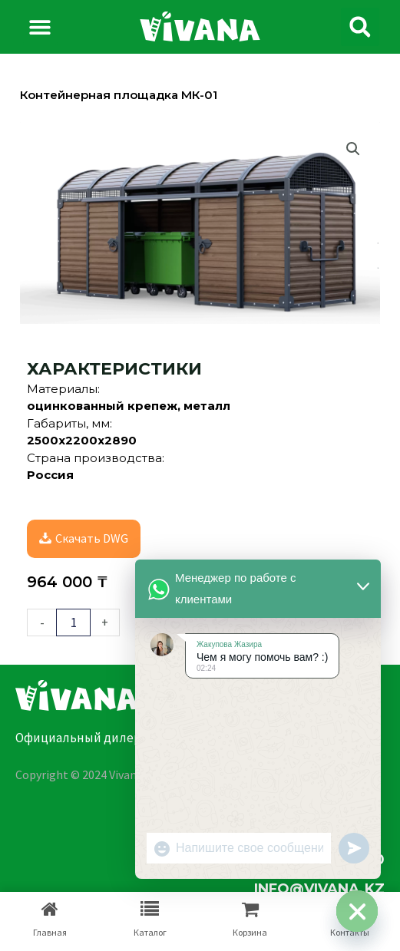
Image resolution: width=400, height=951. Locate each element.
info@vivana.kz (319, 888)
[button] (40, 27)
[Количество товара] (73, 622)
